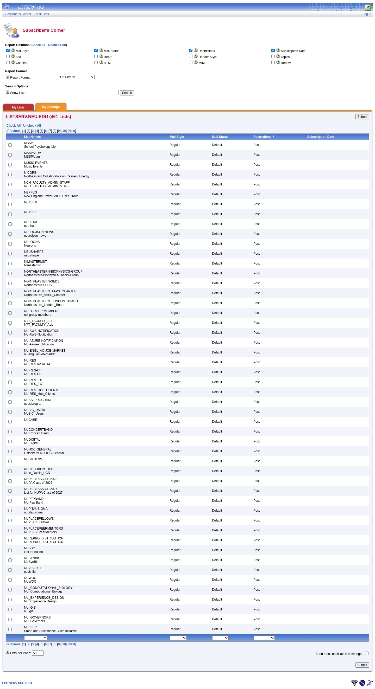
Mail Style (22, 51)
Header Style (208, 57)
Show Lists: (18, 93)
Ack (18, 57)
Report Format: (20, 77)
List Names (32, 137)
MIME (203, 63)
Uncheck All (57, 45)
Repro (108, 57)
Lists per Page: (20, 653)
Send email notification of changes (339, 654)
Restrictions (207, 51)
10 (64, 131)
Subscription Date (293, 51)
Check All (39, 45)
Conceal (21, 63)
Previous (14, 131)
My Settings (51, 107)
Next (71, 131)
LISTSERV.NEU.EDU (17, 683)
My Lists (18, 107)
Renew (286, 63)
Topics (285, 57)
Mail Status (111, 51)
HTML (108, 63)
